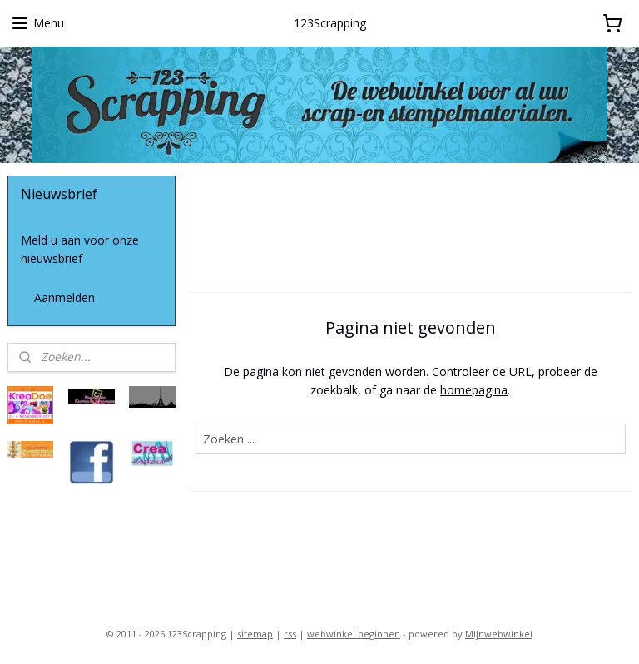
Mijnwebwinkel (498, 633)
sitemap (255, 633)
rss (290, 633)
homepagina (474, 390)
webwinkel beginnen (353, 633)
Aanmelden (64, 297)
